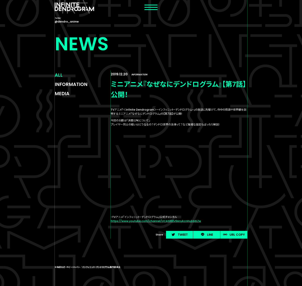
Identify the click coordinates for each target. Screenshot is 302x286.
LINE (206, 234)
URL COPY (234, 234)
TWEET (179, 234)
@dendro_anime (67, 22)
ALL (59, 75)
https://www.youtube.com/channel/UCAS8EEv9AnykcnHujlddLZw (156, 221)
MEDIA (62, 93)
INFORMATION (71, 84)
